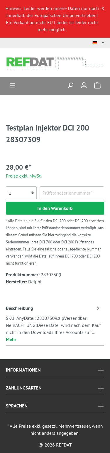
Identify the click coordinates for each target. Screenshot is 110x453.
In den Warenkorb (54, 208)
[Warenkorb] (97, 85)
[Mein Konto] (84, 85)
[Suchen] (70, 85)
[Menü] (12, 85)
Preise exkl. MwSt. (24, 176)
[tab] (53, 323)
